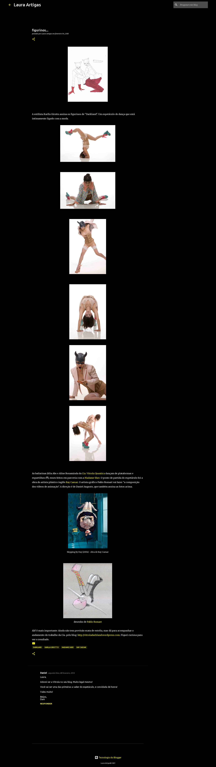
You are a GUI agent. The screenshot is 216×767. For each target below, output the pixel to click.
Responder (46, 704)
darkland (37, 647)
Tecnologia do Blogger (108, 757)
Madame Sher (92, 477)
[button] (33, 39)
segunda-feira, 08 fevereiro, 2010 (61, 673)
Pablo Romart (94, 621)
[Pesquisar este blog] (193, 5)
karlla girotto (52, 647)
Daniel (43, 673)
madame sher (67, 647)
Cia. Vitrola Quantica (93, 473)
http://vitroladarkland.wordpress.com (99, 635)
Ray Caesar (72, 482)
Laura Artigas (27, 4)
